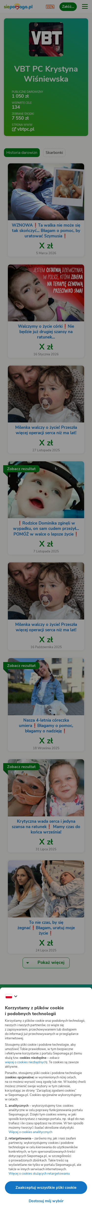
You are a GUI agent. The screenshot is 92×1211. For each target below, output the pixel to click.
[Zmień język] (11, 996)
